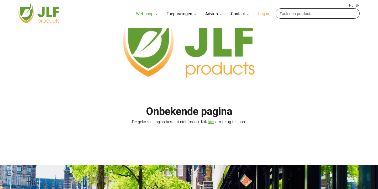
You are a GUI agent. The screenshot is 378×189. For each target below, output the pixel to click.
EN (357, 5)
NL (351, 5)
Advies (213, 14)
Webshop (147, 14)
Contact (240, 14)
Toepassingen (181, 14)
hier (211, 122)
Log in (263, 14)
